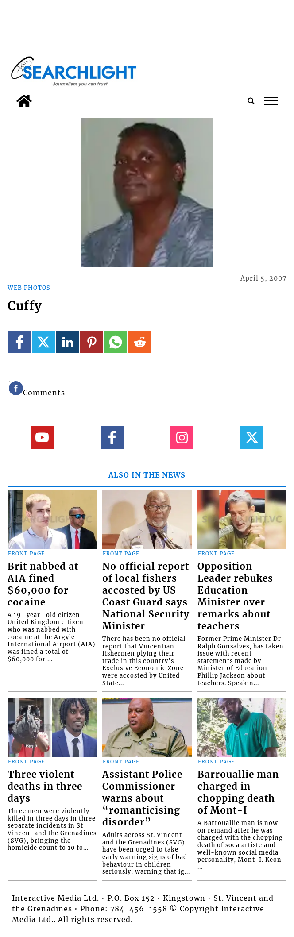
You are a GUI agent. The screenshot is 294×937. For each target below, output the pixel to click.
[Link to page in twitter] (43, 342)
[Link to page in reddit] (139, 342)
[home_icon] (24, 101)
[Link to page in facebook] (19, 342)
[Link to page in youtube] (42, 437)
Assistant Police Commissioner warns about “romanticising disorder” (142, 798)
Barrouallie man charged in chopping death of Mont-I (238, 792)
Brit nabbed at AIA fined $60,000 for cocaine (43, 584)
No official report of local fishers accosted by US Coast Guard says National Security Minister (146, 596)
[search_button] (251, 101)
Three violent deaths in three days (45, 786)
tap (271, 100)
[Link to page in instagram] (181, 437)
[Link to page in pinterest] (91, 342)
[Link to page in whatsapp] (115, 342)
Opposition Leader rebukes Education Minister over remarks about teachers (235, 596)
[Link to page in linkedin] (67, 342)
